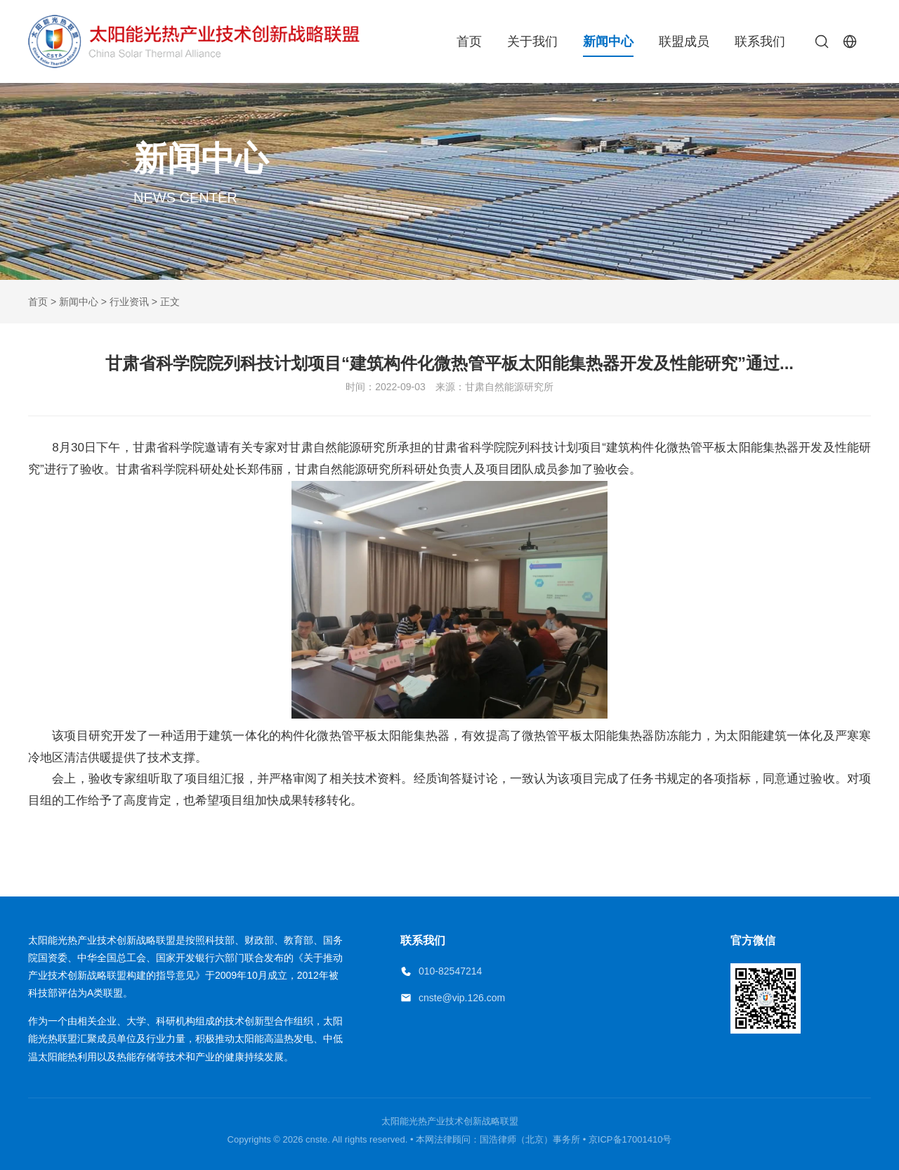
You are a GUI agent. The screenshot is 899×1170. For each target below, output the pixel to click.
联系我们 (760, 41)
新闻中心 (608, 41)
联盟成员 (684, 41)
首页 (469, 41)
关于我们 (532, 41)
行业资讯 (129, 301)
